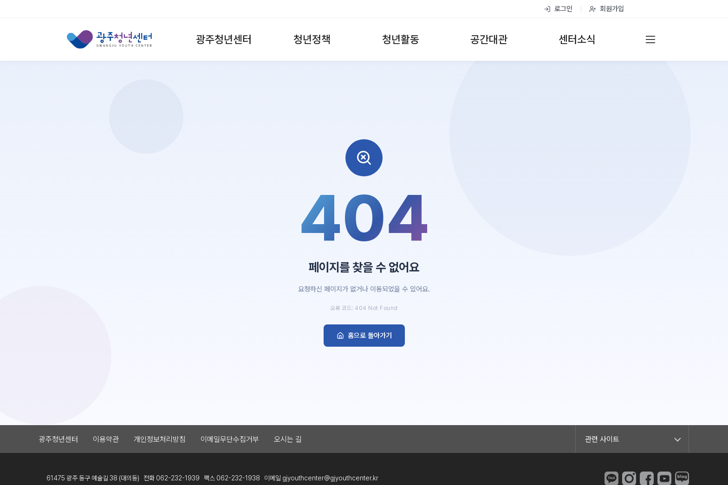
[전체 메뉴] (650, 39)
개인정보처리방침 (160, 439)
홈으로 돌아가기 (364, 335)
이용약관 (106, 439)
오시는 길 (288, 439)
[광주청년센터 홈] (109, 39)
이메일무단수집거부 (230, 439)
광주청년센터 (58, 439)
